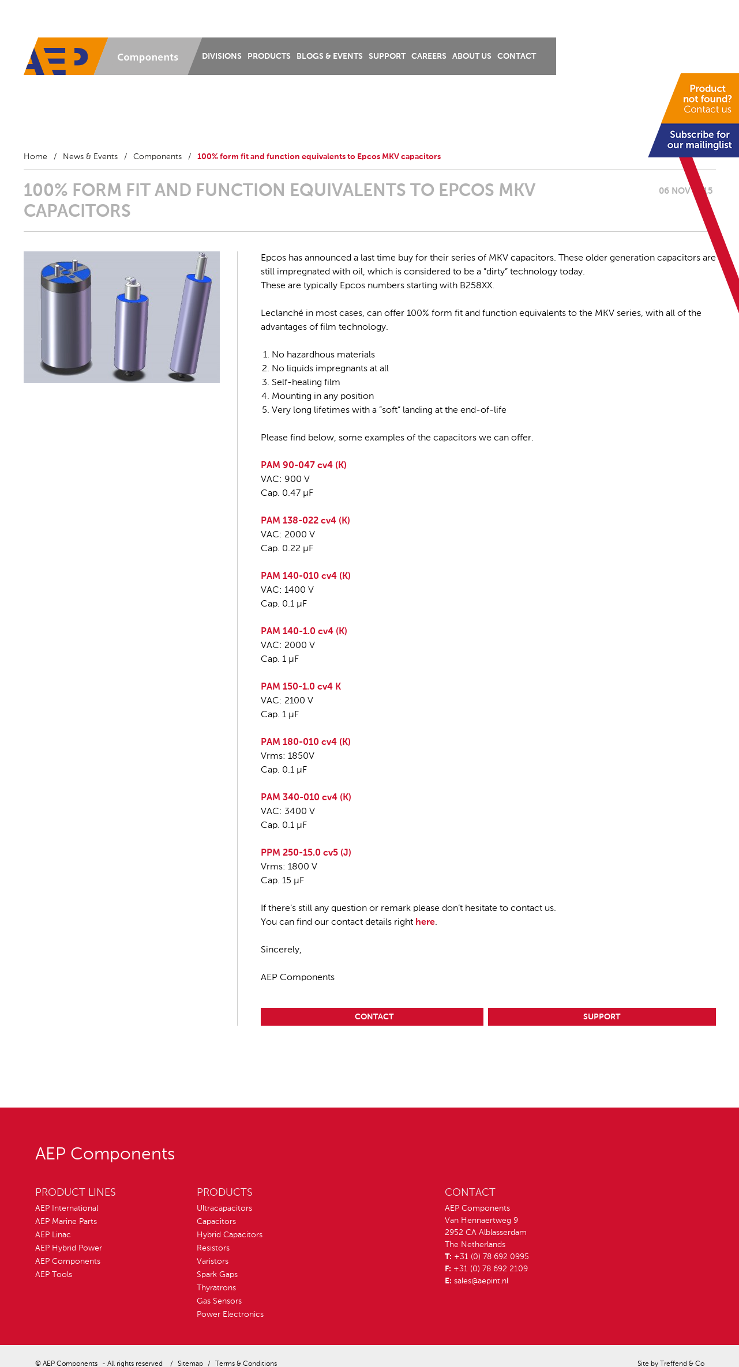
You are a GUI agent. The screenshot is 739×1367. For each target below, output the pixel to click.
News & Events (90, 157)
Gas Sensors (219, 1301)
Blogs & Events (330, 56)
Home (35, 157)
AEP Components (67, 1261)
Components (157, 157)
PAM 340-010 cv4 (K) (306, 798)
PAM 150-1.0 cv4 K (301, 687)
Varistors (212, 1261)
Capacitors (216, 1222)
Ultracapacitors (224, 1208)
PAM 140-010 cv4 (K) (306, 576)
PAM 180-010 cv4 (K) (306, 742)
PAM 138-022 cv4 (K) (305, 521)
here (425, 922)
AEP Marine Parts (66, 1222)
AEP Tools (53, 1275)
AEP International (66, 1208)
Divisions (222, 56)
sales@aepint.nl (481, 1281)
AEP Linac (53, 1235)
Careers (429, 56)
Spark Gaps (217, 1275)
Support (387, 56)
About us (472, 56)
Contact (516, 56)
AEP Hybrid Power (68, 1248)
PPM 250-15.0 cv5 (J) (306, 853)
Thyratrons (216, 1288)
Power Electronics (230, 1314)
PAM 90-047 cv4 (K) (304, 465)
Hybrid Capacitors (229, 1235)
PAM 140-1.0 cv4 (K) (304, 632)
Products (269, 56)
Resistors (213, 1248)
